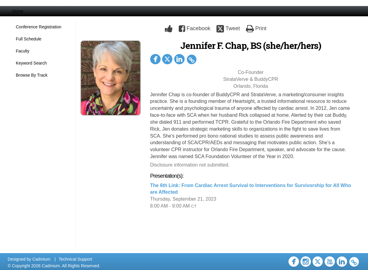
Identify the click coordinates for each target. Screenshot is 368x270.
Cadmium (41, 259)
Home (18, 11)
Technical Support (75, 259)
